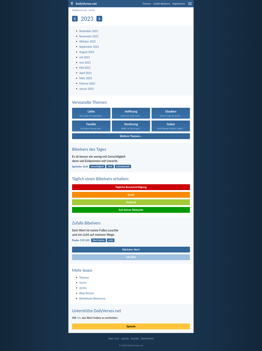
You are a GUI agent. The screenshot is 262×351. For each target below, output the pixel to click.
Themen (146, 3)
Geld (110, 166)
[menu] (190, 5)
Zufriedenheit (123, 166)
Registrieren (179, 3)
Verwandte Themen (89, 102)
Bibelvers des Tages (89, 149)
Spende (130, 326)
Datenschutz (147, 338)
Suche (82, 282)
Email (131, 194)
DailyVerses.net (79, 10)
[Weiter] (99, 18)
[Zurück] (75, 18)
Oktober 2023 (87, 41)
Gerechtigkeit (97, 166)
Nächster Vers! (131, 249)
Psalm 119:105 (81, 240)
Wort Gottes (98, 240)
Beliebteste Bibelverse (92, 298)
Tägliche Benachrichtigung (131, 187)
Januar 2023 (86, 88)
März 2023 (85, 78)
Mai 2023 (84, 67)
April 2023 (85, 73)
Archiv (92, 10)
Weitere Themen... (131, 136)
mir (79, 318)
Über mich (113, 338)
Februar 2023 (87, 83)
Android (131, 202)
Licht (110, 240)
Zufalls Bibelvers (161, 3)
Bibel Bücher (86, 293)
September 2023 (89, 46)
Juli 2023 (84, 57)
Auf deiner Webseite (131, 210)
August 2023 (86, 52)
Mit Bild (131, 257)
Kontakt (135, 338)
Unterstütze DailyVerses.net (96, 310)
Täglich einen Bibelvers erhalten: (100, 178)
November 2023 (88, 36)
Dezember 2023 (88, 31)
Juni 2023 (85, 62)
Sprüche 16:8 (80, 166)
